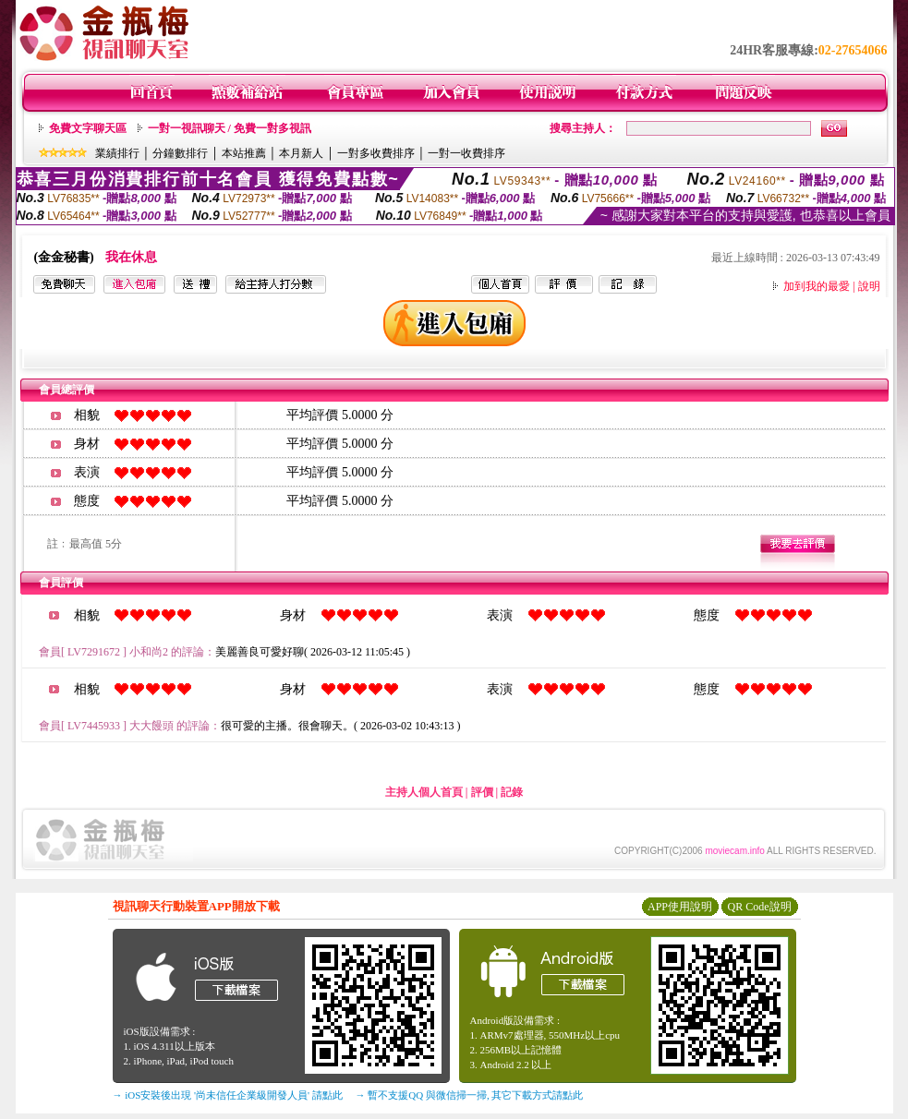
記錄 (512, 792)
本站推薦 (244, 153)
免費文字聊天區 (88, 128)
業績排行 (117, 153)
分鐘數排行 (180, 153)
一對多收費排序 (376, 153)
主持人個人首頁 (424, 792)
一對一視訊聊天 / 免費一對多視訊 (229, 128)
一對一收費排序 (466, 153)
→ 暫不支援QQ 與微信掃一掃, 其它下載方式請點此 (470, 1095)
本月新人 (301, 153)
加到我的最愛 (816, 286)
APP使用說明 (680, 906)
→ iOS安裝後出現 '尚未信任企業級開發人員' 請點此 (228, 1095)
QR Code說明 (760, 906)
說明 (869, 286)
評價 (482, 792)
